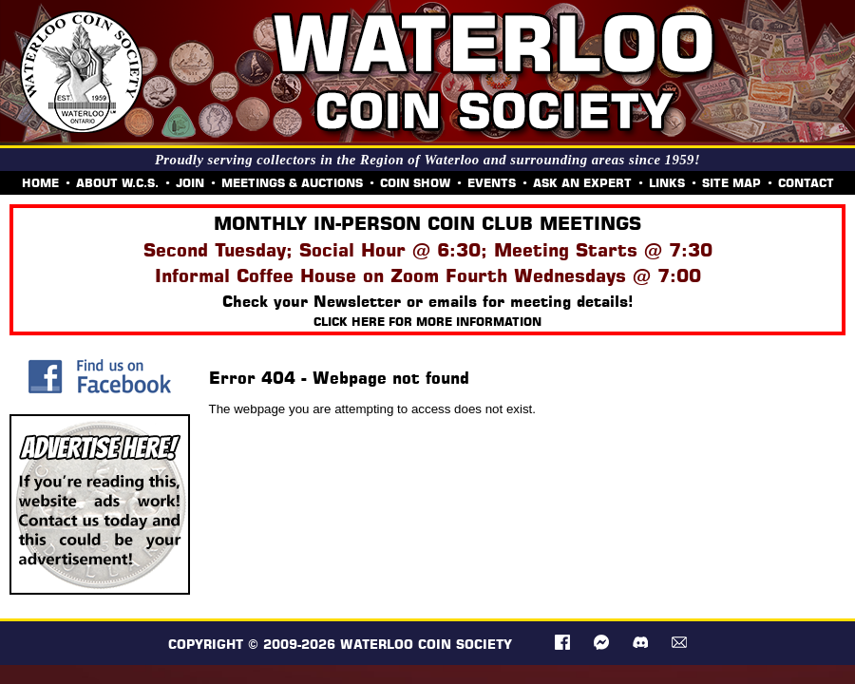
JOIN (190, 183)
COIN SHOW (415, 183)
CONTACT (806, 183)
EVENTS (491, 183)
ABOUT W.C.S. (117, 183)
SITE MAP (731, 183)
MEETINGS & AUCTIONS (292, 183)
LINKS (667, 183)
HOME (40, 183)
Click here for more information (428, 321)
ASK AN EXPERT (582, 183)
